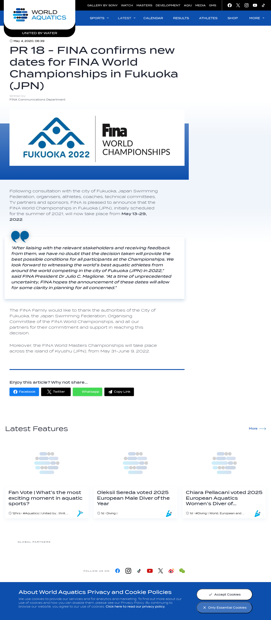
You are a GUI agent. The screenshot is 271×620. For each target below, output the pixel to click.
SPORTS (99, 18)
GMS (212, 5)
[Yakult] (236, 541)
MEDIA (200, 5)
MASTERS (144, 5)
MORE (257, 18)
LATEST (127, 18)
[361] (67, 541)
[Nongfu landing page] (135, 541)
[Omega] (169, 541)
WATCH (127, 5)
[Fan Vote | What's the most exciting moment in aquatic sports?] (47, 478)
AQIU (188, 5)
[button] (24, 392)
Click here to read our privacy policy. (135, 606)
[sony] (202, 541)
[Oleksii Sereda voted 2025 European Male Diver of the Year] (135, 478)
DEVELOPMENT (168, 5)
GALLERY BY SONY (102, 5)
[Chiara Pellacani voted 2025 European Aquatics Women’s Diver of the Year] (224, 478)
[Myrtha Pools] (101, 541)
